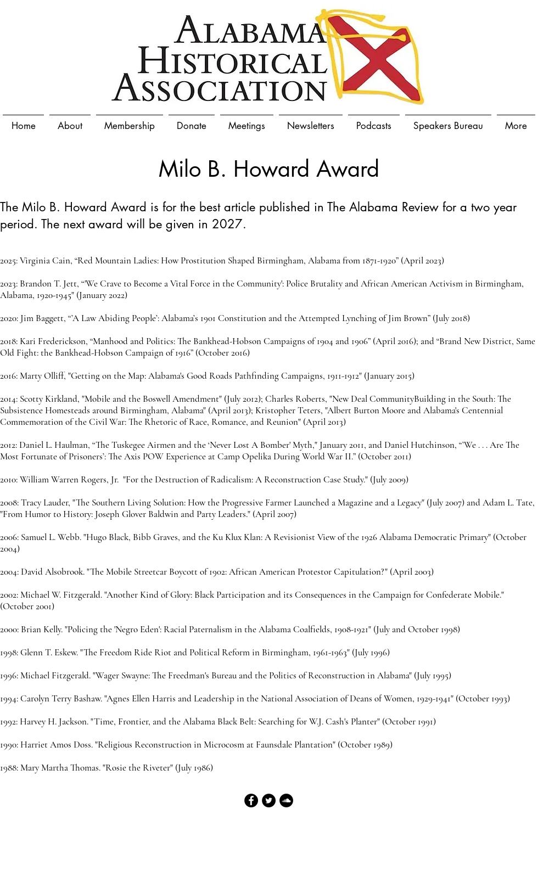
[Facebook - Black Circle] (251, 800)
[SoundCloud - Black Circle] (286, 800)
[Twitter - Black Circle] (269, 800)
